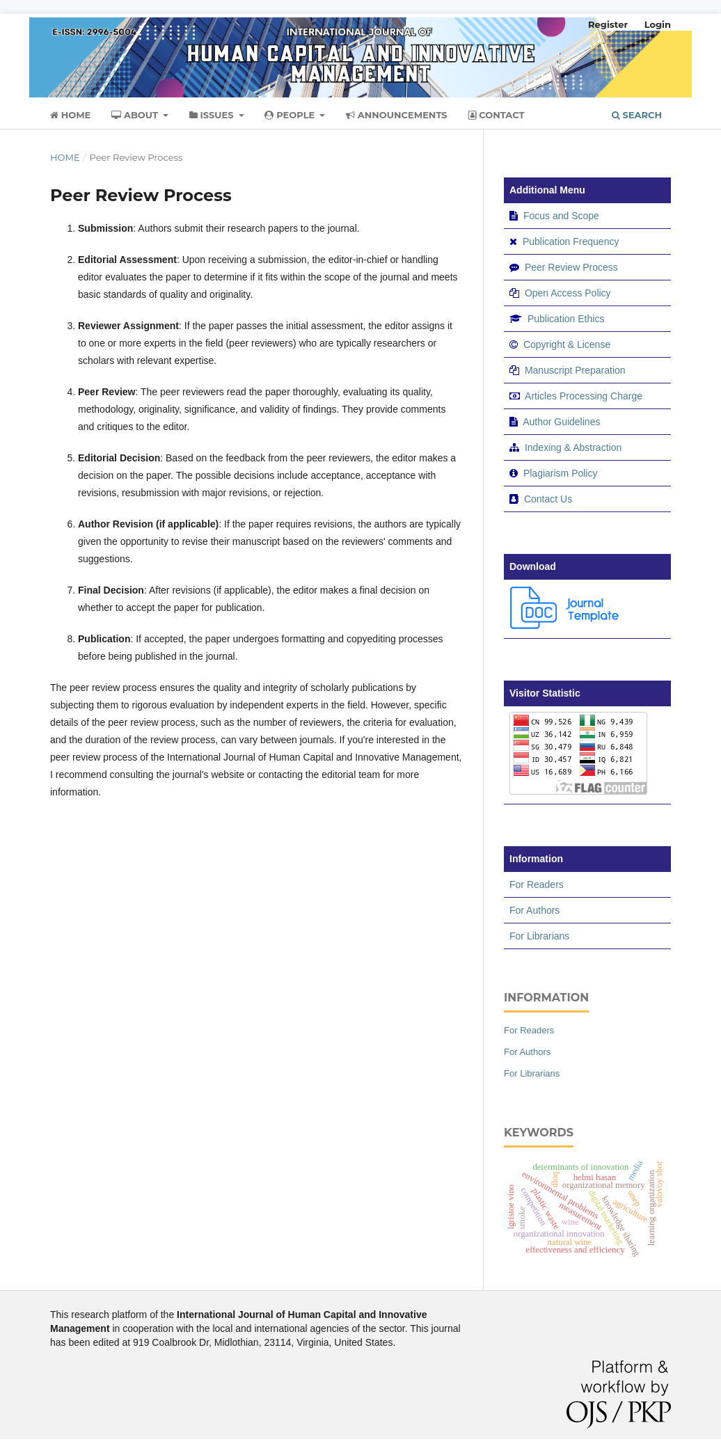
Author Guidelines (561, 421)
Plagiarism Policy (560, 473)
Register (608, 24)
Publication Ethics (566, 318)
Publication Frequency (571, 241)
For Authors (534, 910)
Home (70, 114)
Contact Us (548, 499)
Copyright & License (566, 344)
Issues (213, 114)
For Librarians (539, 936)
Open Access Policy (568, 293)
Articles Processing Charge (582, 396)
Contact (496, 114)
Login (657, 24)
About (135, 114)
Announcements (396, 114)
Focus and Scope (561, 215)
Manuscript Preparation (575, 370)
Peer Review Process (571, 267)
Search (637, 114)
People (290, 114)
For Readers (536, 884)
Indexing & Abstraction (573, 447)
